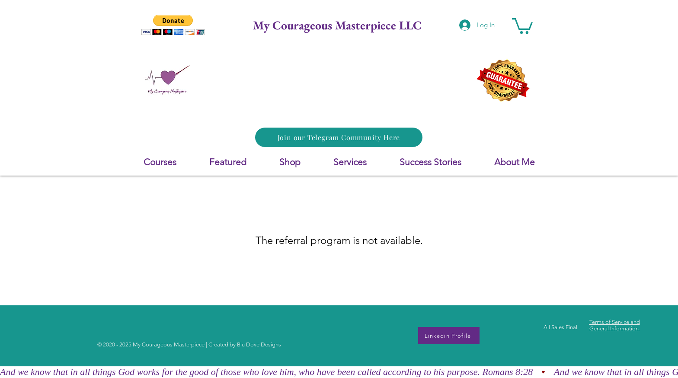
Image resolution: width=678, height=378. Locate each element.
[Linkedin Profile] (449, 335)
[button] (173, 25)
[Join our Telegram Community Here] (338, 137)
